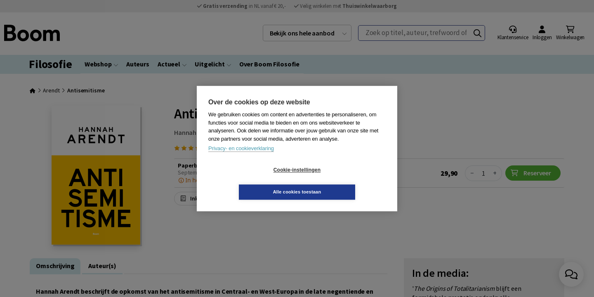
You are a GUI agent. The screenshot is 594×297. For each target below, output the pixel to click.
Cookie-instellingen (247, 181)
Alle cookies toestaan (346, 180)
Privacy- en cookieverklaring (241, 159)
